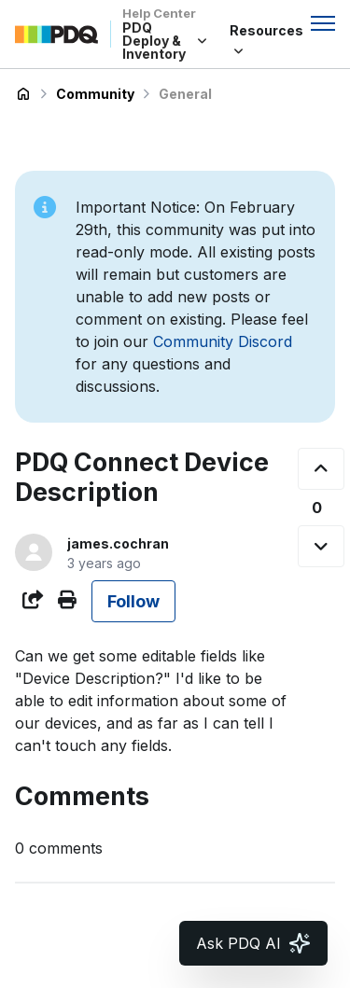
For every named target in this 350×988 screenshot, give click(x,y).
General (185, 94)
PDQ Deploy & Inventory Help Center (23, 94)
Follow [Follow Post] (133, 601)
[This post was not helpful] (321, 546)
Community (95, 94)
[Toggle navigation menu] (323, 23)
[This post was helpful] (321, 469)
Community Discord (222, 341)
